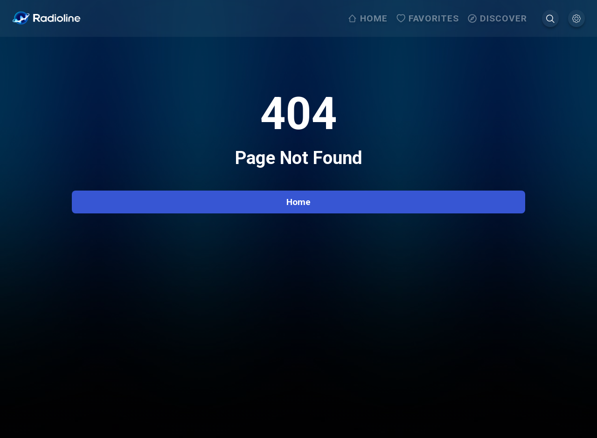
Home (298, 202)
